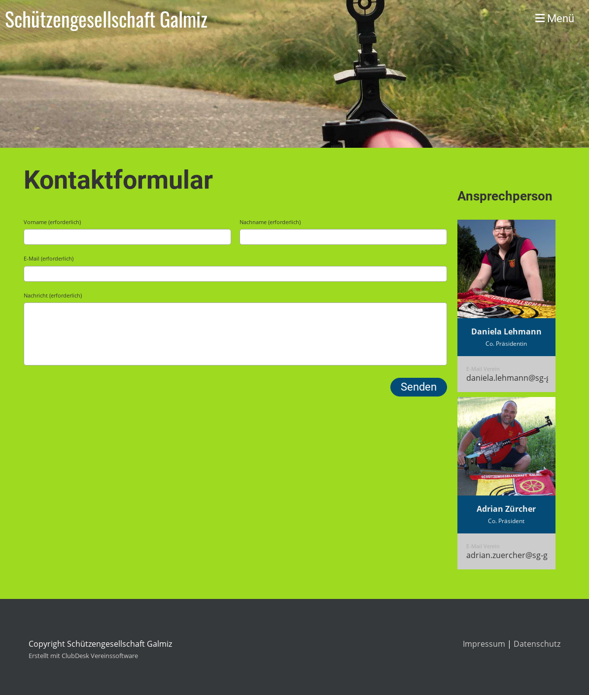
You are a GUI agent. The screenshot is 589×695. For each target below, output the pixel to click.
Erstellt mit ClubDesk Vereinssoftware (83, 655)
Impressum (484, 643)
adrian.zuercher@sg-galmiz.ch (522, 555)
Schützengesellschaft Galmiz (106, 19)
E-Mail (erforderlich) (48, 258)
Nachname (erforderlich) (270, 222)
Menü (554, 18)
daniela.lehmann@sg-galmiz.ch (523, 377)
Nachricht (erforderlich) (53, 295)
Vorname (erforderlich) (52, 222)
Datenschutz (537, 643)
